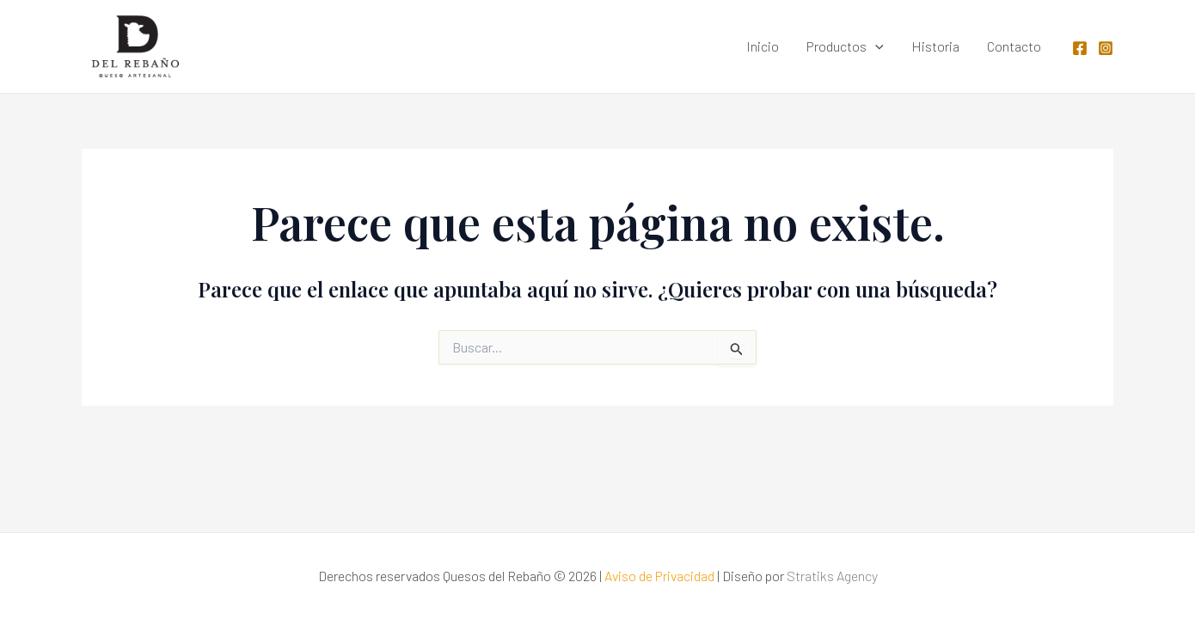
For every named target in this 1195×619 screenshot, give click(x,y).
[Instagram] (1105, 48)
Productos (845, 46)
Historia (935, 46)
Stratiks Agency (832, 575)
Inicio (762, 46)
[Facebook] (1080, 48)
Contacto (1014, 46)
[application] (875, 46)
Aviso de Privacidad (659, 575)
